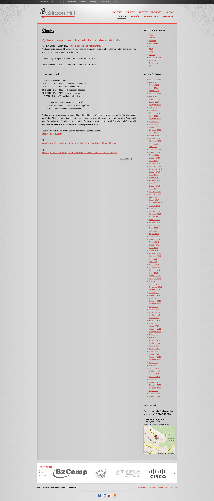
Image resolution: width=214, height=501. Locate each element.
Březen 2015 (154, 245)
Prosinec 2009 (155, 385)
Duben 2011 (154, 346)
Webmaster (142, 487)
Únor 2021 (153, 133)
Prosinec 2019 (155, 163)
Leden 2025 (154, 91)
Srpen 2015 (154, 234)
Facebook (160, 487)
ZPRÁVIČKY (135, 16)
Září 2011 (153, 337)
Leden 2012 (154, 326)
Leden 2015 (154, 250)
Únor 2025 (153, 88)
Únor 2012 (153, 323)
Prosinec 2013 (155, 276)
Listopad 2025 (155, 79)
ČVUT (151, 46)
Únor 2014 (153, 273)
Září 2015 (153, 231)
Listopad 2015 (155, 225)
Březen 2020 (154, 158)
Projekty (94, 2)
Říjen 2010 (153, 363)
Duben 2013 (154, 293)
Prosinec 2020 (155, 138)
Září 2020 (153, 147)
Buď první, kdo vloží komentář (88, 46)
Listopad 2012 (155, 304)
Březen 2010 (154, 377)
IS (53, 2)
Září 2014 (153, 262)
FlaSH (151, 49)
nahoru (122, 159)
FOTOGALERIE (151, 16)
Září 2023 (153, 107)
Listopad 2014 (155, 256)
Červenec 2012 (155, 312)
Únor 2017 (153, 208)
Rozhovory (153, 63)
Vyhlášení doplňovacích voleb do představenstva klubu (83, 40)
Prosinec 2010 (155, 357)
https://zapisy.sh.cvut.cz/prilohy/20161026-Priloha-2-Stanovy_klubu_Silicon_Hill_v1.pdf (79, 143)
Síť (150, 66)
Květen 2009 (154, 396)
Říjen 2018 (153, 183)
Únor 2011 (153, 351)
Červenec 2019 (155, 169)
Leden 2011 (154, 354)
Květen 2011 (154, 343)
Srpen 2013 (154, 284)
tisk (127, 159)
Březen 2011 (154, 349)
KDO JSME (117, 12)
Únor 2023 (153, 116)
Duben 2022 (154, 122)
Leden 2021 (154, 135)
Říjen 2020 (153, 144)
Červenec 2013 (155, 287)
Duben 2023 (154, 110)
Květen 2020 (154, 152)
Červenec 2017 (155, 203)
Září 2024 (153, 96)
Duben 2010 (154, 374)
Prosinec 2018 (155, 180)
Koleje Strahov (71, 2)
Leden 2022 (154, 127)
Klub (151, 52)
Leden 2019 (154, 177)
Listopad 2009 (155, 388)
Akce (115, 2)
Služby (83, 2)
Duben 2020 (154, 155)
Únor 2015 (153, 248)
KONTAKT (169, 12)
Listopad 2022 (155, 119)
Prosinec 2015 (155, 222)
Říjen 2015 (153, 228)
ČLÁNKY (122, 16)
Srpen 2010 (154, 368)
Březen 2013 (154, 295)
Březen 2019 (154, 172)
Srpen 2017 (154, 200)
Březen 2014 (154, 270)
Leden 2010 (154, 382)
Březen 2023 (154, 113)
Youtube (151, 487)
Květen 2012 (154, 315)
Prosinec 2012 (155, 301)
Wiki (59, 2)
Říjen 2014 (153, 259)
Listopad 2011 (155, 332)
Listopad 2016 (155, 214)
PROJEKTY (156, 12)
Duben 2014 (154, 267)
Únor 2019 (153, 175)
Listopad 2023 (155, 105)
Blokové (152, 41)
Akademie (105, 2)
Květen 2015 (154, 239)
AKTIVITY (143, 12)
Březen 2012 (154, 320)
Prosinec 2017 (155, 192)
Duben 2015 (154, 242)
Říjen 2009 (153, 391)
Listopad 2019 (155, 166)
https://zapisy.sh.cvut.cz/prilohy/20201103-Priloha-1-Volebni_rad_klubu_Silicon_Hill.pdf (79, 153)
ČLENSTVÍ (130, 12)
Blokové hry (154, 43)
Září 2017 (153, 197)
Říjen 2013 (153, 281)
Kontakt (174, 487)
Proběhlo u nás (155, 57)
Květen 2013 (154, 290)
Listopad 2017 (155, 194)
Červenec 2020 (155, 149)
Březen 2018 (154, 186)
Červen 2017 (154, 206)
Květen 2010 (154, 371)
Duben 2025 (154, 85)
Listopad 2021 (155, 130)
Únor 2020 (153, 161)
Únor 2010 (153, 379)
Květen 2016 (154, 220)
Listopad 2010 (155, 360)
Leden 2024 (154, 102)
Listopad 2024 (155, 93)
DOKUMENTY (168, 16)
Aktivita (152, 38)
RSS (167, 487)
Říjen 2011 (153, 334)
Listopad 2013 (155, 279)
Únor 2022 (153, 124)
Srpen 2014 (154, 264)
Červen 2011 (154, 340)
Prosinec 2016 (155, 211)
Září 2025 (153, 82)
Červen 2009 (154, 393)
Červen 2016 (154, 217)
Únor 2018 (153, 189)
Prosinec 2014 (155, 253)
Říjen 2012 (153, 307)
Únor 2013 (153, 298)
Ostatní (152, 55)
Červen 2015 (154, 236)
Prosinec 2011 (155, 329)
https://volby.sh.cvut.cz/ (52, 134)
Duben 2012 (154, 318)
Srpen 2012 (154, 309)
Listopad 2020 (155, 141)
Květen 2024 (154, 99)
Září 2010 (153, 365)
